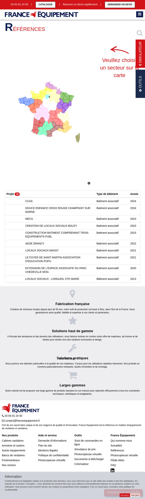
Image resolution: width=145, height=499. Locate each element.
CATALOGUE (45, 4)
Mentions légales (48, 450)
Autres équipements (13, 450)
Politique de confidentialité (53, 455)
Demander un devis (120, 4)
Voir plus (135, 495)
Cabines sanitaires (13, 440)
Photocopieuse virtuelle (51, 460)
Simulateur (140, 54)
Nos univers (9, 465)
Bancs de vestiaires (13, 455)
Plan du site (45, 445)
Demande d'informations (52, 440)
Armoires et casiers (13, 445)
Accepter (125, 495)
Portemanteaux (11, 460)
